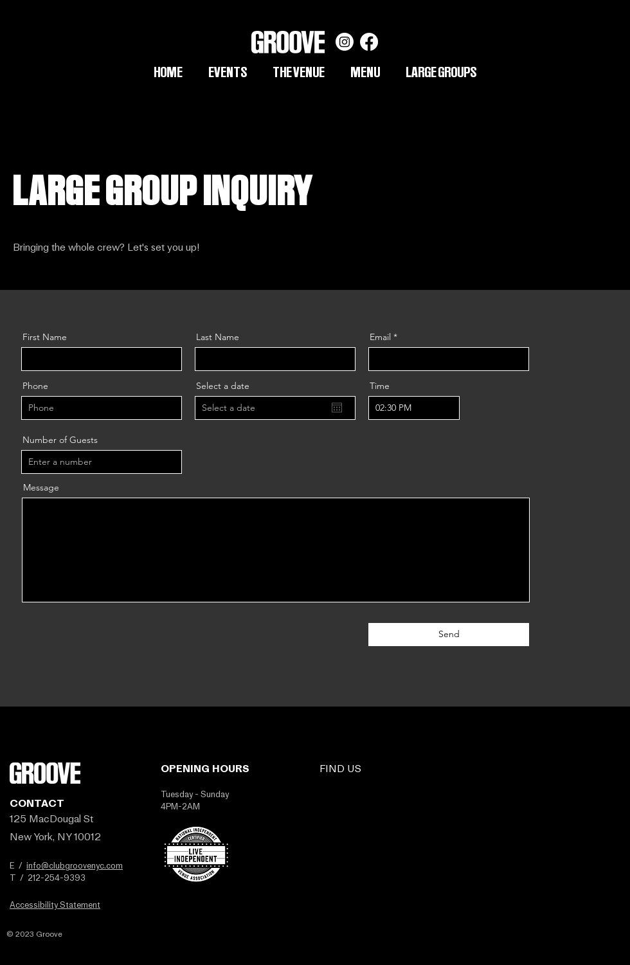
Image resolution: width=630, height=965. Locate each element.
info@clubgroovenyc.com (74, 865)
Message (41, 487)
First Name (44, 336)
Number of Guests (60, 439)
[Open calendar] (337, 407)
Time (380, 385)
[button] (441, 72)
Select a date (222, 385)
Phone (35, 385)
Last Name (217, 336)
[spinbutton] (414, 408)
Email (380, 336)
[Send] (448, 634)
